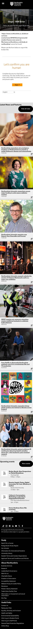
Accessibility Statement (8, 581)
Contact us (4, 605)
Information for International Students (13, 551)
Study (3, 540)
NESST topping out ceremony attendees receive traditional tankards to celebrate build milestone (14, 321)
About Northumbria (9, 563)
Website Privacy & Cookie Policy (11, 583)
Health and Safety (6, 613)
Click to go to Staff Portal (9, 621)
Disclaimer (4, 586)
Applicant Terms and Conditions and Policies (15, 558)
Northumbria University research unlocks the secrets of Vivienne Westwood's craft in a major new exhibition (16, 277)
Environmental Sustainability (10, 615)
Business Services (6, 566)
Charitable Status (6, 576)
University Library (6, 553)
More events (26, 463)
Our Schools (5, 548)
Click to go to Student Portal (10, 618)
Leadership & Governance (9, 571)
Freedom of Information (8, 578)
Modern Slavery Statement (9, 589)
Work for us (4, 573)
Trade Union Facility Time (9, 591)
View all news (25, 109)
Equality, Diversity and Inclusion (11, 610)
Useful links (6, 602)
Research (4, 568)
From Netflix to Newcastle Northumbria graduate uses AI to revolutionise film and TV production (15, 364)
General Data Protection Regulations (12, 623)
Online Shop (5, 626)
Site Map (4, 598)
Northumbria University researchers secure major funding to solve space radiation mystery (15, 193)
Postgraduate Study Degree (9, 546)
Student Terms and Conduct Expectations (14, 556)
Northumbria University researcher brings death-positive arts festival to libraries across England (16, 407)
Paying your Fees (6, 608)
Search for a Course (7, 543)
